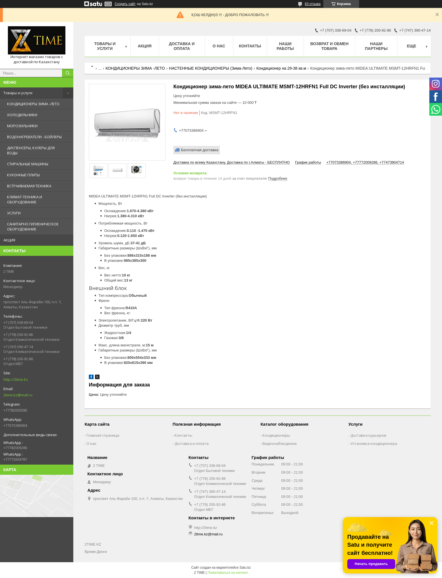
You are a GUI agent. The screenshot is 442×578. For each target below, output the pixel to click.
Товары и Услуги (105, 46)
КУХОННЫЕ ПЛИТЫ (23, 174)
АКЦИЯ (9, 240)
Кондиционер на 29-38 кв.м (281, 68)
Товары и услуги (17, 92)
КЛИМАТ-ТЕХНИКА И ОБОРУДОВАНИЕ (24, 199)
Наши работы (285, 46)
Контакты (250, 46)
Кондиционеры (276, 435)
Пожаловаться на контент (227, 573)
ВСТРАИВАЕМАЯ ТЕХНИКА (29, 185)
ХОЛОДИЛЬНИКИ (22, 114)
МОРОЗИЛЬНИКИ (22, 125)
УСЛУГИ (14, 213)
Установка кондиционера (373, 443)
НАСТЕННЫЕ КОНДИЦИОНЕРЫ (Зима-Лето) (210, 68)
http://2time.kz (15, 379)
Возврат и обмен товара (329, 46)
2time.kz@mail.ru (17, 394)
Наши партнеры (376, 46)
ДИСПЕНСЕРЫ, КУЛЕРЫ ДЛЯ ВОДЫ (31, 150)
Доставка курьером (368, 435)
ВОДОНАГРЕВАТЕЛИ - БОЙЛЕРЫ (34, 136)
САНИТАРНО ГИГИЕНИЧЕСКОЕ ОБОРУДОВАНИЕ (33, 226)
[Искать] (67, 73)
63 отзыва (313, 4)
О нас (219, 46)
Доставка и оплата (182, 46)
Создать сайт (125, 4)
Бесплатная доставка (199, 150)
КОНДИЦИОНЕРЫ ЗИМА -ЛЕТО (33, 103)
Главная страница (103, 435)
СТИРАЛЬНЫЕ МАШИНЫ (27, 163)
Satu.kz (245, 568)
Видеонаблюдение (279, 443)
